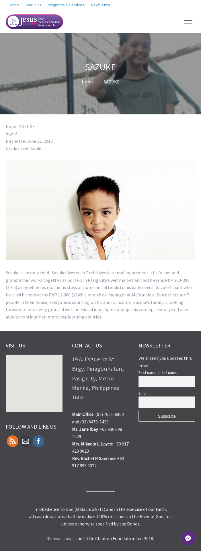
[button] (59, 369)
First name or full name (157, 372)
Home (88, 82)
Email (142, 393)
